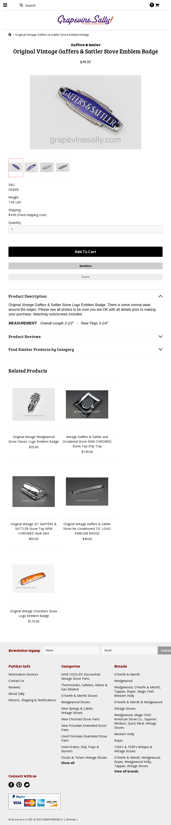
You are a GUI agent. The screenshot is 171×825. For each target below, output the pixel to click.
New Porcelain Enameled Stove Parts (83, 727)
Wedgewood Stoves (75, 702)
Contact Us (16, 681)
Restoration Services (23, 674)
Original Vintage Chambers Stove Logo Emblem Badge (33, 613)
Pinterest (19, 785)
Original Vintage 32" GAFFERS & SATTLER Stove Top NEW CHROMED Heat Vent (34, 528)
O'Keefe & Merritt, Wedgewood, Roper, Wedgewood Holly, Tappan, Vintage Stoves (137, 761)
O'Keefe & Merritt (127, 674)
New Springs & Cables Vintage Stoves (77, 710)
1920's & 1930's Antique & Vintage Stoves (133, 749)
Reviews (14, 687)
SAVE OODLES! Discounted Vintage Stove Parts (80, 676)
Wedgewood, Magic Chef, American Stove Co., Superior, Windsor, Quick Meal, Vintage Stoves (135, 721)
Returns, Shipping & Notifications (32, 700)
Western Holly (124, 734)
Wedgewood (123, 681)
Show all (67, 763)
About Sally (16, 693)
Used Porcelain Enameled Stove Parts (84, 738)
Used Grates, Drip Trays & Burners (80, 749)
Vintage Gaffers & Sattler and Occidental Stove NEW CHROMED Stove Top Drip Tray (87, 441)
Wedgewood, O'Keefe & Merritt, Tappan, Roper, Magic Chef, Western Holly (137, 691)
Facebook (11, 785)
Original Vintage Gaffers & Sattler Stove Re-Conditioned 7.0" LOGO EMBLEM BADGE (87, 528)
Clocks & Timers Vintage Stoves (84, 757)
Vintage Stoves (125, 708)
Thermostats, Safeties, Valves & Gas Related (84, 687)
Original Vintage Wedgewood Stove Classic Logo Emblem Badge (33, 439)
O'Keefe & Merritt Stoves (79, 695)
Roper (118, 740)
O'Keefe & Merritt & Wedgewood (138, 702)
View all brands (126, 771)
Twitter (27, 785)
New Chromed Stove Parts (80, 719)
